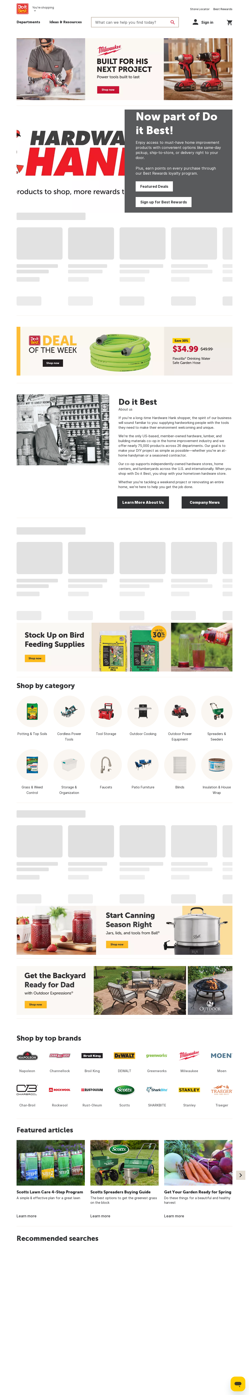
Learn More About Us (143, 502)
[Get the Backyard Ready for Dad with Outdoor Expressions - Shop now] (124, 990)
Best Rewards (222, 9)
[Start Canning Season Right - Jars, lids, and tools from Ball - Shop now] (124, 930)
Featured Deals (154, 186)
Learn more (27, 1216)
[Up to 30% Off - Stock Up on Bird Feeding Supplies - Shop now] (124, 647)
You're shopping (43, 7)
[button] (65, 22)
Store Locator (200, 9)
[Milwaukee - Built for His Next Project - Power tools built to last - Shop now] (124, 69)
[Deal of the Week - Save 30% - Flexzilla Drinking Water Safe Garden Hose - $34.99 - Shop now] (124, 351)
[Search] (173, 22)
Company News (205, 502)
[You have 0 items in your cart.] (229, 21)
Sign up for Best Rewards (163, 202)
